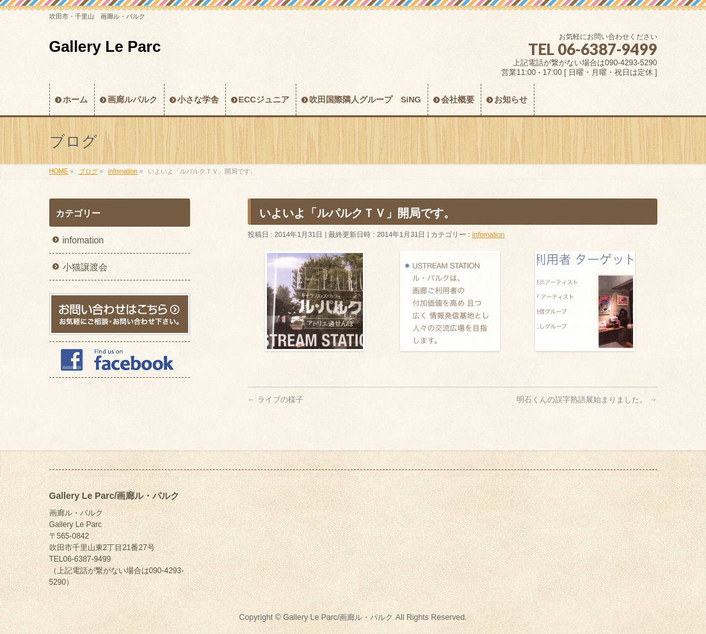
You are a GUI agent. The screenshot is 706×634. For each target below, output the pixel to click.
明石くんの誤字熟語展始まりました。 (587, 399)
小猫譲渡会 (85, 267)
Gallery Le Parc (105, 46)
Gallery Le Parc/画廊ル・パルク (338, 617)
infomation (488, 234)
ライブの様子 (275, 399)
